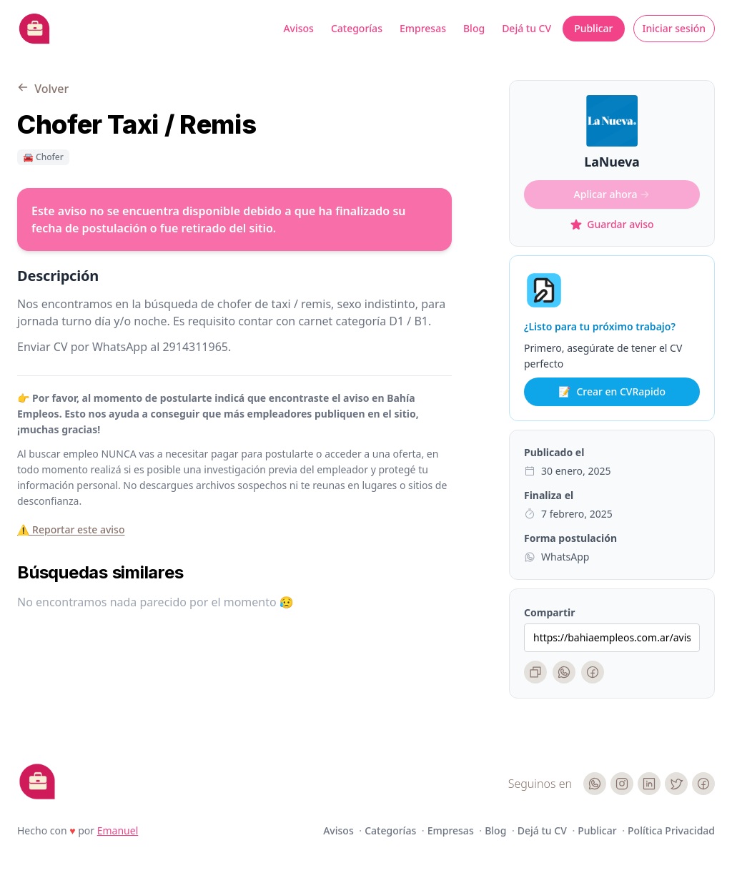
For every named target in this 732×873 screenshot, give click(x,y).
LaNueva (611, 161)
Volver (43, 89)
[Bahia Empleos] (34, 28)
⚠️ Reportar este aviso (70, 529)
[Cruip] (37, 781)
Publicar (593, 28)
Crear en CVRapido (612, 392)
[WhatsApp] (564, 672)
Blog (474, 28)
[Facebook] (592, 672)
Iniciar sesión (674, 28)
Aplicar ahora (612, 194)
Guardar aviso (611, 224)
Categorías (356, 28)
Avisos (298, 28)
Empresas (423, 28)
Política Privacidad (671, 830)
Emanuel (118, 830)
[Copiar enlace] (535, 672)
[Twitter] (676, 783)
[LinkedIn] (649, 783)
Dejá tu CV (526, 28)
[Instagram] (621, 783)
